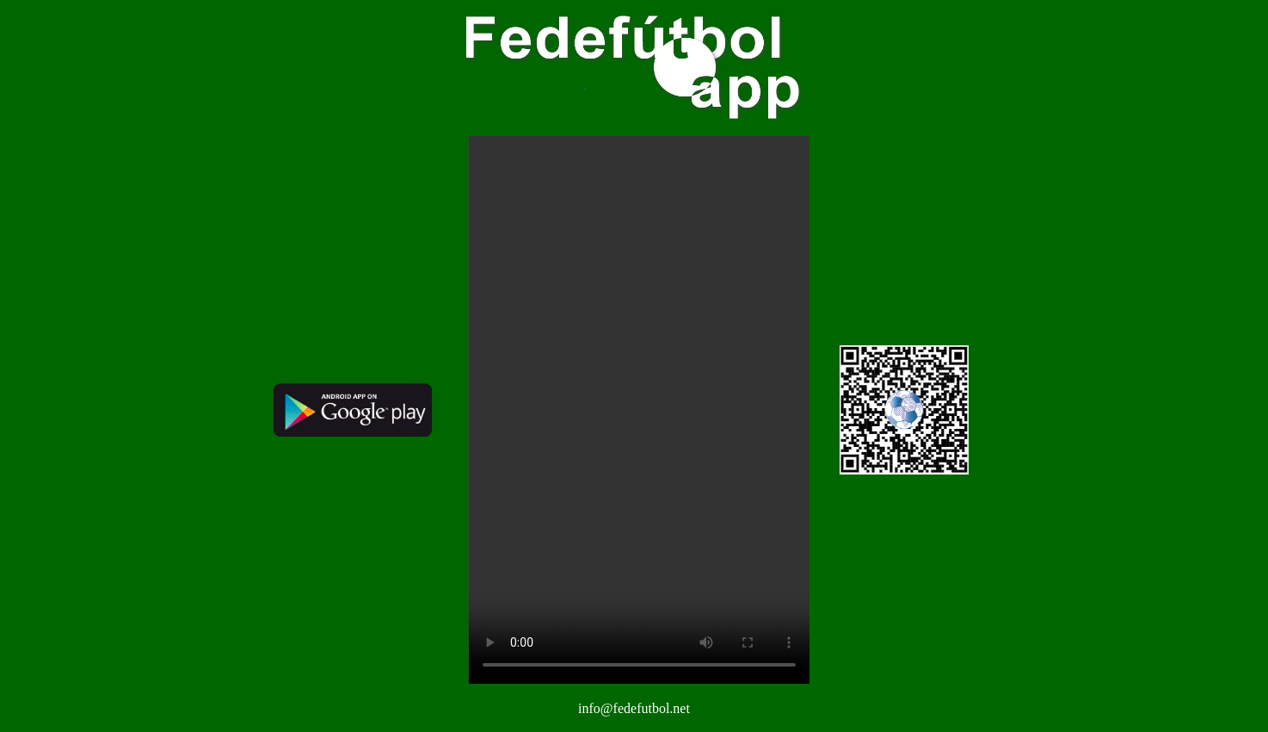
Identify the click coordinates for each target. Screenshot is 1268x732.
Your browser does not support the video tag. (639, 410)
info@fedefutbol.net (634, 708)
